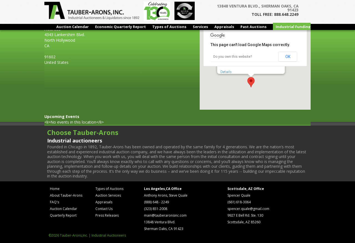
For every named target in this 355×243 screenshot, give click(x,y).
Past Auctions (253, 26)
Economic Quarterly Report (120, 26)
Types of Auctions (169, 26)
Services (200, 26)
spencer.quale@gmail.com (248, 208)
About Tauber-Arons (66, 195)
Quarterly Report (63, 215)
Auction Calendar (72, 26)
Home (55, 188)
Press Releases (107, 215)
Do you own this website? (232, 57)
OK (287, 56)
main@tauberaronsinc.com (165, 215)
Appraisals (224, 26)
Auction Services (108, 195)
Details (226, 72)
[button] (251, 82)
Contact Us (104, 208)
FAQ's (54, 202)
